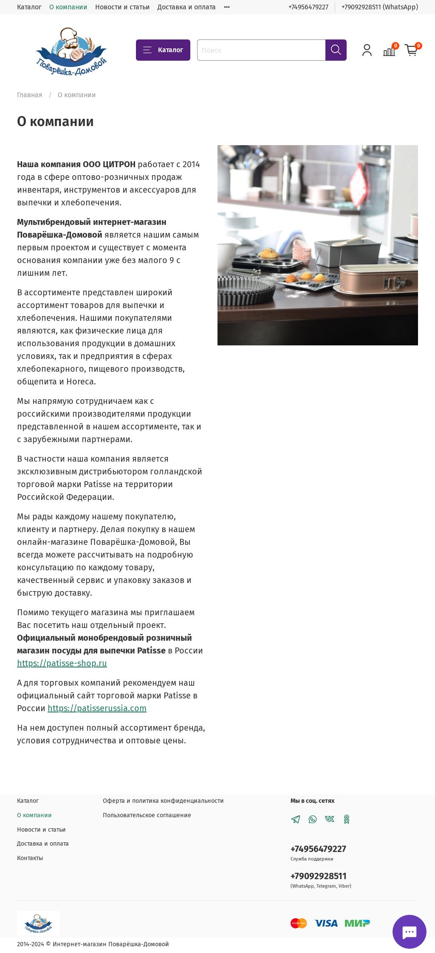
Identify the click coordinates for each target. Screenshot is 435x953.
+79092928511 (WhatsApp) (380, 7)
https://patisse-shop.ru (62, 663)
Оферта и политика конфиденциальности (163, 800)
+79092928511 (319, 876)
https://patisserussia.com (97, 708)
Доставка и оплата (187, 7)
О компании (68, 7)
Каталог (29, 7)
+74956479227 (308, 7)
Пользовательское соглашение (147, 815)
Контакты (30, 858)
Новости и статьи (122, 7)
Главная (29, 95)
